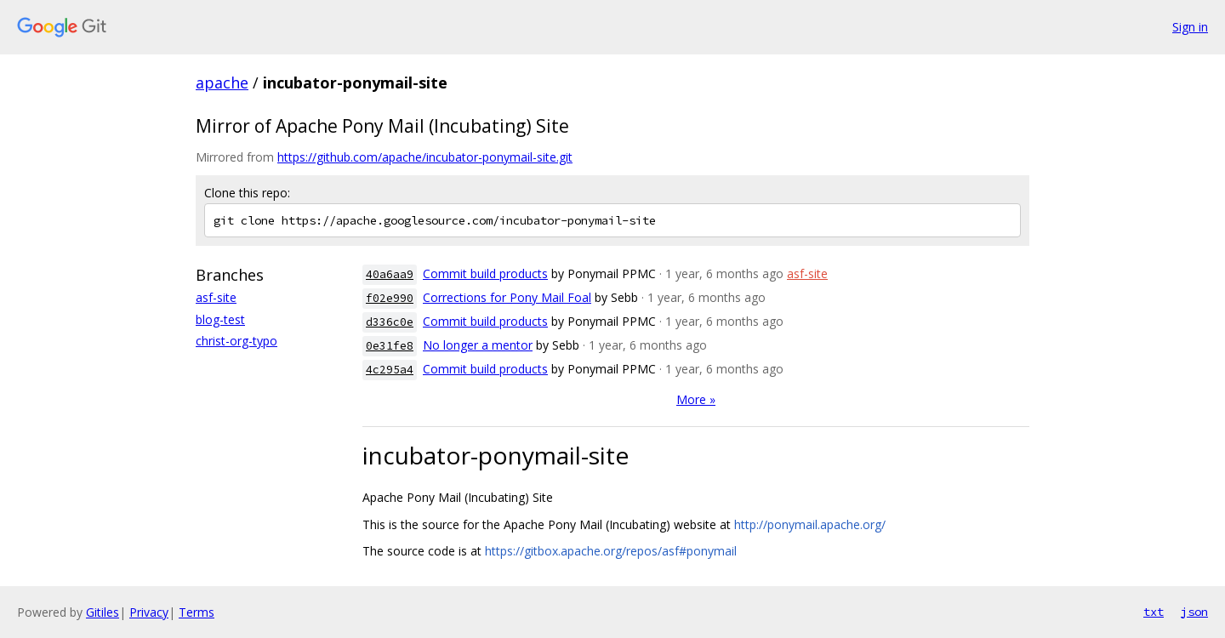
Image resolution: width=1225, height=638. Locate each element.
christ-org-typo (236, 341)
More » (695, 399)
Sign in (1190, 27)
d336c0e (389, 322)
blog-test (220, 319)
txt (1153, 611)
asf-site (216, 297)
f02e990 (389, 298)
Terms (196, 612)
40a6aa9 (389, 274)
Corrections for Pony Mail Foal (507, 297)
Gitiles (102, 612)
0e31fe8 (389, 346)
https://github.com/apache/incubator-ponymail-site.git (425, 157)
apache (222, 82)
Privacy (148, 612)
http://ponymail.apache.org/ (810, 524)
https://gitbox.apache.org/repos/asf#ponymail (611, 551)
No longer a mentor (478, 345)
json (1194, 611)
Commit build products (485, 273)
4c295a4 (389, 369)
